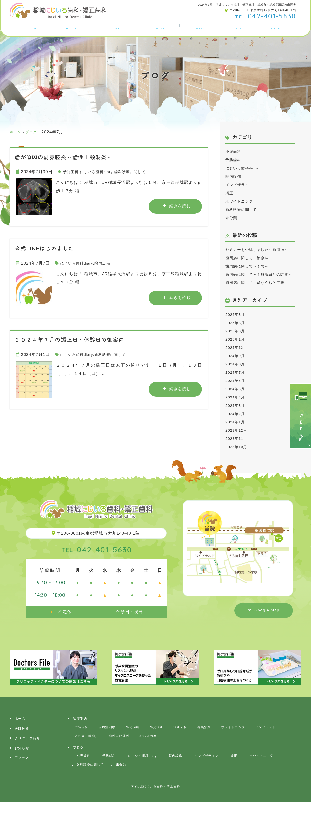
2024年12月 (237, 372)
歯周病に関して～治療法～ (252, 266)
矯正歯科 (191, 753)
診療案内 (161, 27)
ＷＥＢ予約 (301, 423)
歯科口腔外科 (158, 763)
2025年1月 (236, 364)
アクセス (276, 27)
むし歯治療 (190, 763)
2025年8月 (236, 347)
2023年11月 (237, 463)
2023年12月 (237, 455)
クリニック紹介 (116, 27)
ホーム (32, 27)
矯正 (229, 193)
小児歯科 (234, 151)
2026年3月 (236, 339)
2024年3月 (236, 430)
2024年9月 (236, 380)
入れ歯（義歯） (122, 763)
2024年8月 (236, 389)
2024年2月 (236, 438)
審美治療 (217, 753)
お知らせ (201, 27)
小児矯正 (165, 753)
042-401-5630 (96, 573)
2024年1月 (236, 446)
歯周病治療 (110, 753)
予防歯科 (72, 171)
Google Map (266, 635)
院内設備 (107, 263)
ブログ (239, 27)
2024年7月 (236, 397)
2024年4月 (236, 422)
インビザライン (241, 184)
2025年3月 (236, 356)
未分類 (232, 217)
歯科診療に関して (138, 171)
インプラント (86, 763)
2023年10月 (237, 471)
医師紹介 (69, 27)
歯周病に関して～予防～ (249, 274)
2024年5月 (236, 413)
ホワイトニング (241, 201)
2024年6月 (236, 405)
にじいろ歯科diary (100, 171)
